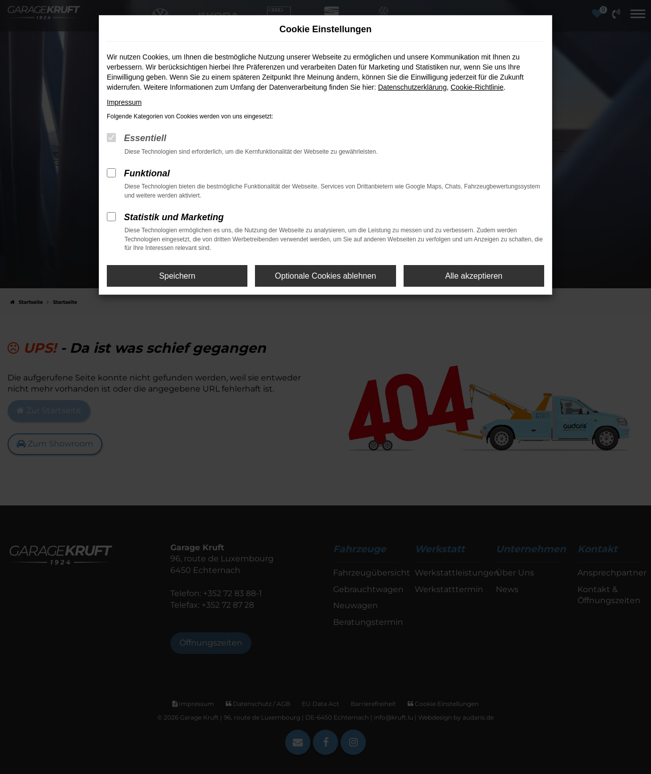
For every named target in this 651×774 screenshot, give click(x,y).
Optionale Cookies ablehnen (325, 276)
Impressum (124, 102)
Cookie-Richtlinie (476, 87)
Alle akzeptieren (473, 276)
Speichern (177, 276)
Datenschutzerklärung (412, 87)
